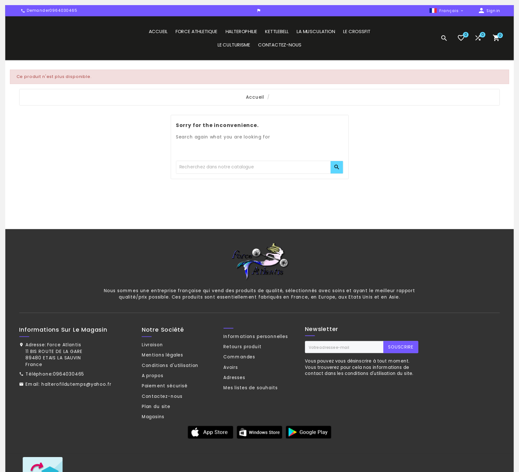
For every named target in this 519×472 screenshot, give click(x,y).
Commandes (239, 381)
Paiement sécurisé (165, 410)
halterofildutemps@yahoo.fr (76, 408)
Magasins (153, 441)
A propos (152, 400)
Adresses (234, 401)
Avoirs (230, 391)
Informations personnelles (255, 360)
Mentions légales (162, 379)
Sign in (493, 11)
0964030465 (68, 398)
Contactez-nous (162, 420)
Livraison (152, 369)
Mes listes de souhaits (250, 412)
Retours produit (242, 371)
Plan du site (156, 431)
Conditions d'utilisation (170, 389)
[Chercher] (253, 191)
